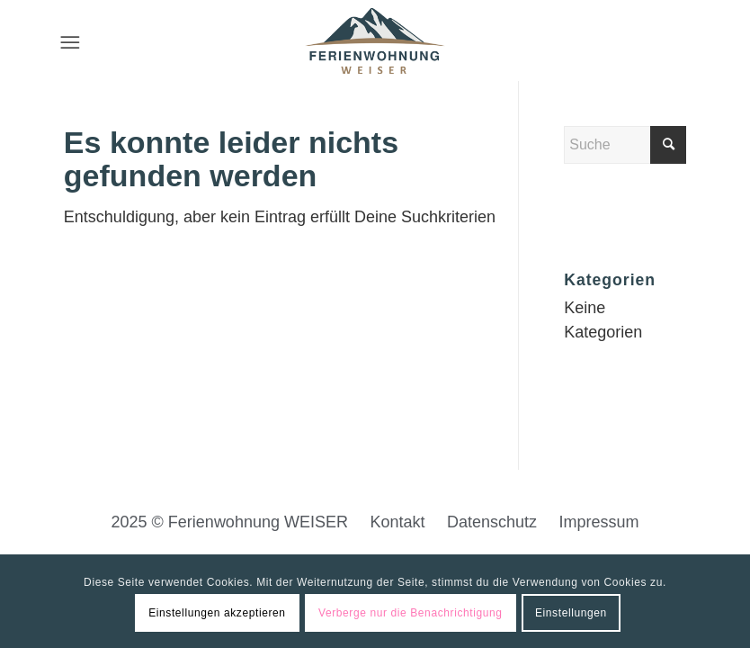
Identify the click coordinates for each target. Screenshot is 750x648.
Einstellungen (571, 613)
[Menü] (69, 40)
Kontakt (397, 522)
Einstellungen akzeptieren (216, 613)
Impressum (598, 522)
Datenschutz (492, 522)
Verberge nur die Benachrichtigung (410, 613)
